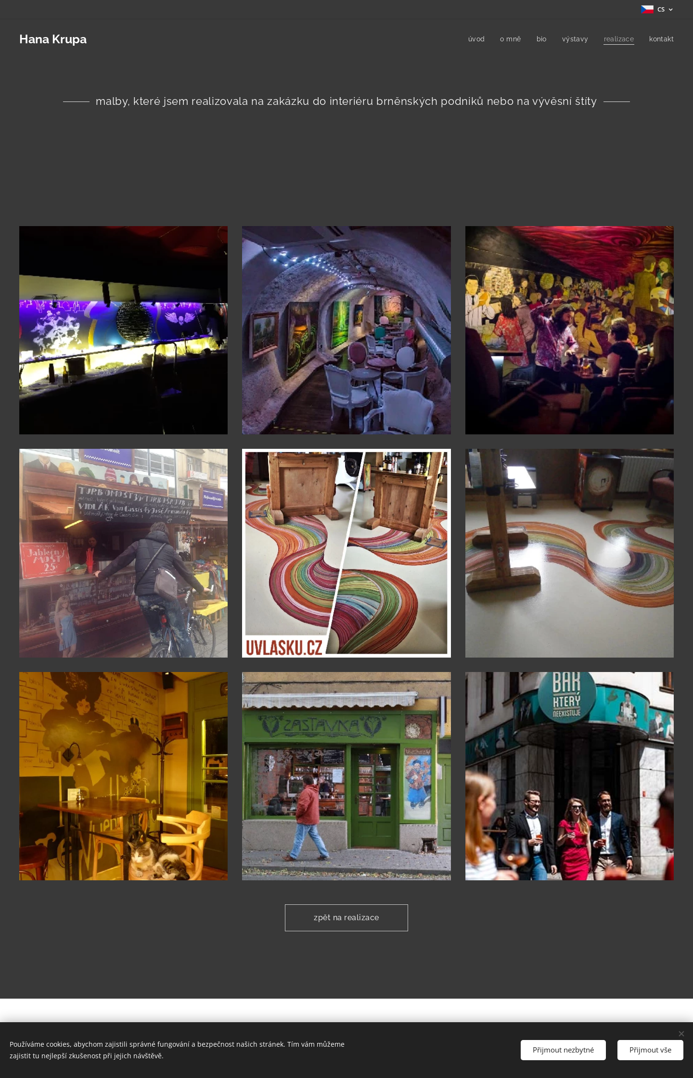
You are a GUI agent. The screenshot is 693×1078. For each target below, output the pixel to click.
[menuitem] (474, 39)
